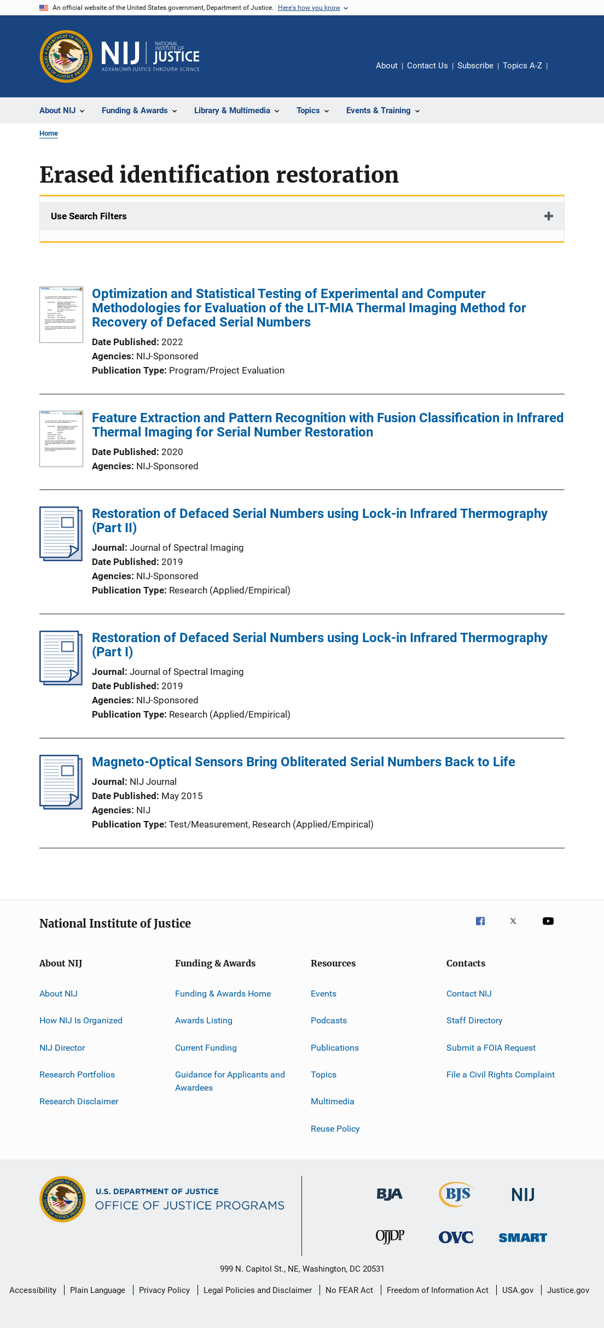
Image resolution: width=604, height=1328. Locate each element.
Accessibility (32, 1290)
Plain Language (97, 1290)
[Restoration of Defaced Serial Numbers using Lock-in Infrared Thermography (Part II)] (61, 557)
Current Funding (206, 1047)
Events (323, 993)
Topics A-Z (522, 66)
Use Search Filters (89, 216)
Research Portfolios (77, 1074)
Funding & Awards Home (223, 993)
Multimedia (333, 1101)
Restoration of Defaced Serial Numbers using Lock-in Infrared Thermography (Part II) (320, 520)
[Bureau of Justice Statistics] (456, 1209)
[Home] (150, 56)
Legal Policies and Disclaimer (258, 1290)
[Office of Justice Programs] (66, 56)
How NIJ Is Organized (81, 1020)
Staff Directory (474, 1020)
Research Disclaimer (78, 1101)
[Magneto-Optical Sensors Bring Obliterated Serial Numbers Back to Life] (61, 806)
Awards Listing (204, 1020)
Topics (323, 1074)
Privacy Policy (164, 1290)
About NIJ (58, 993)
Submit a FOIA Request (491, 1047)
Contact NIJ (469, 993)
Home (48, 133)
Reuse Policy (335, 1128)
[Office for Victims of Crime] (456, 1245)
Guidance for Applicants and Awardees (230, 1081)
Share (564, 73)
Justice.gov (568, 1290)
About (387, 66)
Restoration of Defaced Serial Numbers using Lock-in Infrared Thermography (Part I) (320, 645)
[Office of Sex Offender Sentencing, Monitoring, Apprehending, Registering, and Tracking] (523, 1244)
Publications (335, 1047)
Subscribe (475, 66)
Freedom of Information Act (438, 1290)
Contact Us (427, 66)
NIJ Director (62, 1047)
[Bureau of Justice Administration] (390, 1203)
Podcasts (329, 1020)
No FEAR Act (349, 1290)
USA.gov (517, 1290)
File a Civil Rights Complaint (500, 1074)
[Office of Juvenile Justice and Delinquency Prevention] (390, 1246)
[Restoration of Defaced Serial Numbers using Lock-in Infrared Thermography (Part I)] (61, 682)
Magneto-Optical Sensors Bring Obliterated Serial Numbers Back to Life (303, 762)
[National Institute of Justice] (523, 1203)
